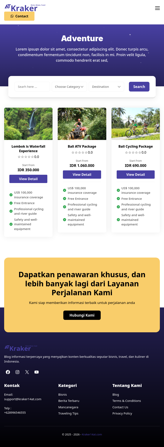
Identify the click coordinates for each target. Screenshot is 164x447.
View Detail (28, 179)
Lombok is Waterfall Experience (28, 148)
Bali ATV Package (82, 146)
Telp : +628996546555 (15, 410)
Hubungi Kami (82, 315)
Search (139, 86)
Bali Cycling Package (136, 146)
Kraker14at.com (92, 434)
